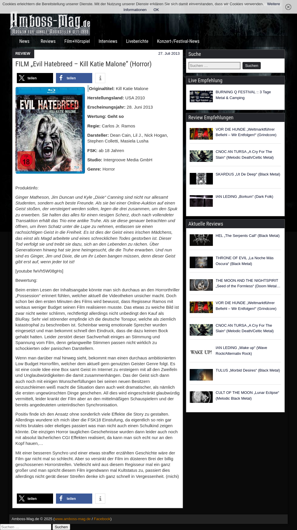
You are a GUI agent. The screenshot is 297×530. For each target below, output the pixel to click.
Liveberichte (137, 41)
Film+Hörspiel (77, 41)
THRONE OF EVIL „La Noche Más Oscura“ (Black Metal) (245, 261)
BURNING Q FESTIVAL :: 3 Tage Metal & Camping (243, 95)
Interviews (108, 41)
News (24, 41)
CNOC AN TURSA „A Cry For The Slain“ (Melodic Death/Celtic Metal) (245, 154)
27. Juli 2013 (169, 53)
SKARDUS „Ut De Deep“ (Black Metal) (248, 174)
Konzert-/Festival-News (178, 41)
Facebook (102, 519)
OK (156, 10)
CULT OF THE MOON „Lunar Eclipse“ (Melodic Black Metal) (247, 395)
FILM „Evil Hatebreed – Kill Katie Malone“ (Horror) (83, 64)
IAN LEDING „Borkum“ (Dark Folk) (245, 196)
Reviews (48, 41)
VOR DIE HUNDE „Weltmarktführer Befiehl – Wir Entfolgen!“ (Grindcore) (246, 132)
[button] (35, 78)
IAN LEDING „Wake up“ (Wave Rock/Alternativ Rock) (241, 351)
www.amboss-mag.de (72, 519)
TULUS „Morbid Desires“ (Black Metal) (248, 370)
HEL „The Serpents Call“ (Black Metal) (248, 235)
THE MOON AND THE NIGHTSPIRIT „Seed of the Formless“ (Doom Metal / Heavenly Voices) (247, 283)
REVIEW (22, 53)
